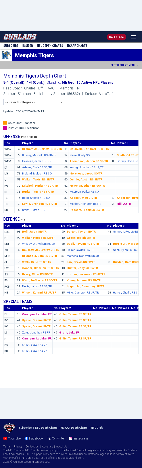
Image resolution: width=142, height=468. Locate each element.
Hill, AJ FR (124, 203)
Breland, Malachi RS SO (37, 173)
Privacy (18, 446)
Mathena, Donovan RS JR (83, 256)
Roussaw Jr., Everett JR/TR (40, 250)
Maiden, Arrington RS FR (85, 203)
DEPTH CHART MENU (125, 65)
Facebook (36, 438)
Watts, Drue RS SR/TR (36, 262)
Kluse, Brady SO (80, 155)
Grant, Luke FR (69, 332)
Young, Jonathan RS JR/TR (87, 167)
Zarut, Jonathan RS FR (36, 332)
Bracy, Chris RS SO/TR (37, 274)
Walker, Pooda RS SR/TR (38, 237)
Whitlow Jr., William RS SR (38, 243)
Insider (27, 45)
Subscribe (10, 45)
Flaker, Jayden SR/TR (80, 250)
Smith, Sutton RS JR (34, 210)
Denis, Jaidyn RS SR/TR (37, 286)
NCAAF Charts (77, 45)
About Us (61, 446)
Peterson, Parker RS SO (84, 191)
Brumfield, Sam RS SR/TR (39, 256)
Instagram (80, 438)
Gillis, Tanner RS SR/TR (75, 314)
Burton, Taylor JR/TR (81, 231)
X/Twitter (58, 438)
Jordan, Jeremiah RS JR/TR (86, 274)
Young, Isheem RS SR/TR (84, 280)
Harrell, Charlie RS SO (126, 292)
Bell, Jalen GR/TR (34, 231)
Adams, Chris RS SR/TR (37, 167)
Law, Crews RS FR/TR (81, 262)
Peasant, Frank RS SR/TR (87, 210)
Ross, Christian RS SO (36, 197)
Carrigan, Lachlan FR (37, 314)
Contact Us (32, 446)
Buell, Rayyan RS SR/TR (83, 243)
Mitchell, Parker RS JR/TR (40, 185)
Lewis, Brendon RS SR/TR (39, 203)
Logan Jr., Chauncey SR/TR (85, 286)
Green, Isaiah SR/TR (81, 237)
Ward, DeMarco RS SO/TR (39, 280)
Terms (7, 446)
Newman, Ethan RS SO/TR (87, 185)
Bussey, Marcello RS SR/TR (39, 155)
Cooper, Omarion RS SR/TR (40, 268)
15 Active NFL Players (95, 82)
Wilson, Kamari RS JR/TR (39, 292)
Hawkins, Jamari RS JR (36, 161)
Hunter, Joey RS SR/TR (82, 268)
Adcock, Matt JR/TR (83, 197)
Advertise (47, 446)
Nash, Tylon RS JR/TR (126, 250)
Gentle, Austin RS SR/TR (86, 179)
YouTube (14, 438)
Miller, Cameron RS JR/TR (83, 292)
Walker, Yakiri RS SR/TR (38, 179)
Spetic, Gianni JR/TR (36, 320)
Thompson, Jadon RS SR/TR (89, 161)
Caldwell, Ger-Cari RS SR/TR (89, 149)
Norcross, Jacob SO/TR (86, 173)
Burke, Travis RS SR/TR (38, 191)
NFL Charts (50, 45)
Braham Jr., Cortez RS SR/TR (42, 149)
